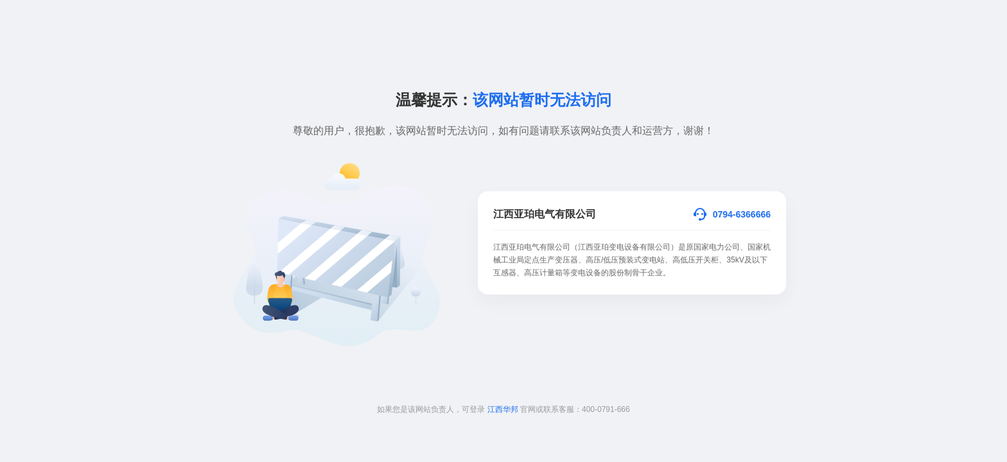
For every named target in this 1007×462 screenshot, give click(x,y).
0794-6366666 (742, 214)
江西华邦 (502, 409)
